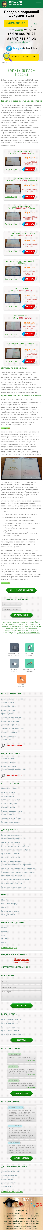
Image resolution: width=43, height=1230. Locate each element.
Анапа (3, 942)
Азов (3, 935)
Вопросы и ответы (29, 654)
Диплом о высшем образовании (13, 699)
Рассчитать (35, 23)
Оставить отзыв (21, 1160)
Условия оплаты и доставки (29, 670)
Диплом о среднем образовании (13, 770)
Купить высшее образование (12, 1036)
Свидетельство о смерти (10, 842)
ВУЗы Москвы (6, 900)
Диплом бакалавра (8, 706)
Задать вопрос (21, 1095)
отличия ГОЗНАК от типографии (14, 654)
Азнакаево (5, 931)
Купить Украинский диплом (11, 883)
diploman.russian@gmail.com (29, 633)
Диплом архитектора (9, 1185)
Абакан (4, 928)
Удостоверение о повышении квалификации (18, 872)
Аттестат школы (7, 796)
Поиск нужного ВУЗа (14, 746)
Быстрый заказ (29, 158)
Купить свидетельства (9, 1025)
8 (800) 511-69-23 (21, 39)
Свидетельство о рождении (11, 835)
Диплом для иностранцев (11, 717)
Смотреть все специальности (12, 1194)
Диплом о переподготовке (11, 861)
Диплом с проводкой (9, 732)
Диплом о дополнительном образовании (16, 865)
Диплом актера (7, 1181)
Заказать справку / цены (10, 822)
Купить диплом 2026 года (11, 1022)
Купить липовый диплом (10, 1029)
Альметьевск (6, 939)
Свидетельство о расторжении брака (15, 850)
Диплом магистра (8, 710)
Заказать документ (15, 23)
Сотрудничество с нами (10, 911)
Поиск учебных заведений (23, 57)
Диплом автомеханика (10, 1174)
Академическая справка (10, 800)
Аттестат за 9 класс (8, 792)
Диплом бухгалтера (8, 1189)
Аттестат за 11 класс (9, 789)
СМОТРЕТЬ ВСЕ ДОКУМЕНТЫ (21, 590)
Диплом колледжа (8, 766)
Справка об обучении (9, 804)
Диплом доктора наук (9, 725)
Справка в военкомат (9, 815)
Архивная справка (8, 807)
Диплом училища (8, 759)
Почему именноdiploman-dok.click (21, 960)
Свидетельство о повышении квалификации (18, 868)
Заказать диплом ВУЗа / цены (12, 728)
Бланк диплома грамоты (10, 857)
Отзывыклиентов (13, 670)
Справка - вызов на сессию (11, 811)
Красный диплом (7, 714)
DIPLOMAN (23, 1202)
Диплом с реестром (8, 736)
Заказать (29, 169)
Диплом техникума (8, 762)
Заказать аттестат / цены (11, 818)
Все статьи (21, 1042)
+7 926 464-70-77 (21, 34)
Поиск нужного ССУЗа (14, 776)
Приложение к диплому (10, 854)
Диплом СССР (6, 740)
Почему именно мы (8, 915)
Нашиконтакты (21, 686)
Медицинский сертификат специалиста (16, 879)
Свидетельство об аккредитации (13, 887)
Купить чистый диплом (10, 1033)
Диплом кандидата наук (10, 721)
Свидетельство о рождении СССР (13, 839)
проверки (19, 29)
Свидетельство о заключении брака (15, 846)
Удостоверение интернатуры (12, 876)
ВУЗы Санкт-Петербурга (10, 904)
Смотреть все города (9, 948)
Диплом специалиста (9, 703)
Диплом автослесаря (9, 1178)
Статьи (3, 907)
